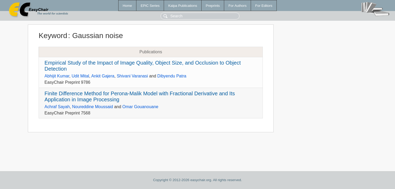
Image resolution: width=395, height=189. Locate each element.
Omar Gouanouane (140, 106)
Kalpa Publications (182, 6)
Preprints (213, 6)
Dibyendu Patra (171, 76)
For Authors (237, 6)
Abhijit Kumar (56, 76)
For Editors (263, 6)
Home (127, 6)
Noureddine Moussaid (92, 106)
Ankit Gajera (102, 76)
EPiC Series (150, 6)
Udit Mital (80, 76)
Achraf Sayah (57, 106)
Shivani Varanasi (132, 76)
